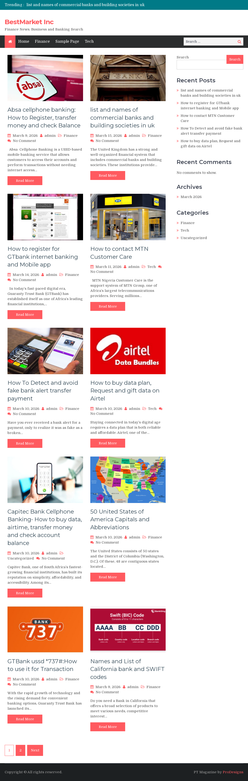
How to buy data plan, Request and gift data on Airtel (125, 390)
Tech (89, 41)
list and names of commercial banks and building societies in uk (85, 5)
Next (35, 750)
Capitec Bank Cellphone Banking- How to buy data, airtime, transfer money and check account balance (44, 527)
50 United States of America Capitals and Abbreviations (120, 519)
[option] (87, 5)
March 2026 (191, 197)
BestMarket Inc (29, 22)
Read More (25, 181)
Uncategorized (20, 558)
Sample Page (67, 41)
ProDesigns (233, 772)
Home (23, 41)
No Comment (24, 141)
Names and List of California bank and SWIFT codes (127, 669)
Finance (42, 41)
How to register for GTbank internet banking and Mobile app (42, 256)
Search (183, 57)
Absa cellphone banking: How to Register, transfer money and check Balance (43, 117)
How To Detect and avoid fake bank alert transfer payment (42, 390)
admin (50, 135)
